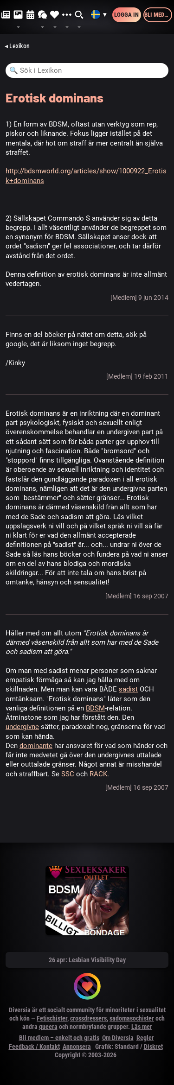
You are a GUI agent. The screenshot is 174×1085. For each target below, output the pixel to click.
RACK (98, 774)
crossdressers (88, 1018)
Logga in (126, 14)
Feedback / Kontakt (34, 1046)
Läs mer (141, 1026)
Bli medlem (158, 14)
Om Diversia (118, 1037)
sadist (128, 689)
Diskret (153, 1046)
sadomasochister (132, 1018)
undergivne (22, 727)
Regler (145, 1037)
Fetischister (52, 1018)
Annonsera (77, 1046)
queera (48, 1026)
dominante (35, 746)
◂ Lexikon (17, 46)
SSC (67, 774)
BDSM (95, 708)
